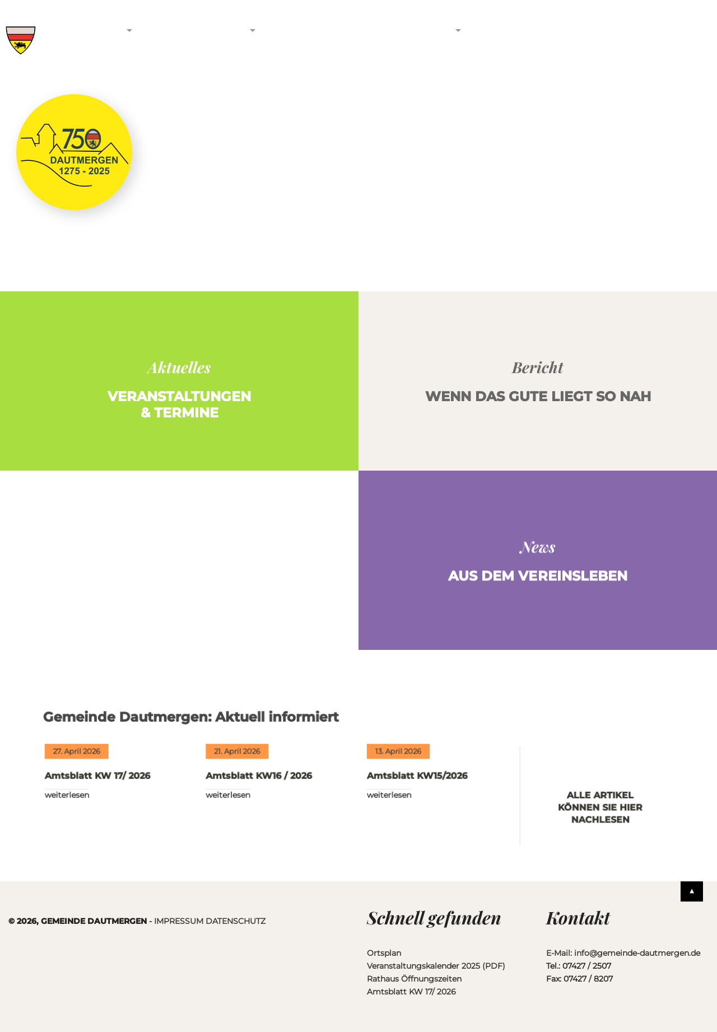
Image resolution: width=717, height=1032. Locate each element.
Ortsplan (384, 953)
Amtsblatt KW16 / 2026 (260, 784)
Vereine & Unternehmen (198, 36)
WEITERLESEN (72, 803)
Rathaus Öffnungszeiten (414, 979)
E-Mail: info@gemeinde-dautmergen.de (623, 953)
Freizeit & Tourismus (309, 36)
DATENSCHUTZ (236, 921)
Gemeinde (87, 29)
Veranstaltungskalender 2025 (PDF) (436, 966)
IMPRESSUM (178, 921)
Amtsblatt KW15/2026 (416, 784)
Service (422, 29)
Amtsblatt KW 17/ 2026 (101, 784)
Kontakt (507, 29)
